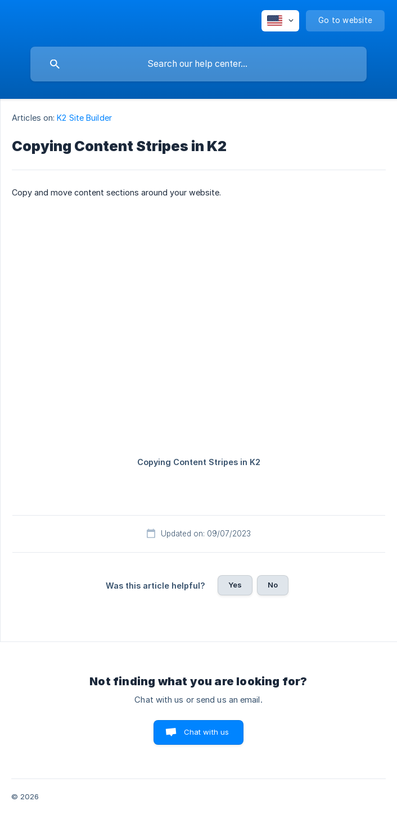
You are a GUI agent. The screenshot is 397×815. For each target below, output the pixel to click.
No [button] (273, 584)
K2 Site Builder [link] (84, 117)
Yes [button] (235, 584)
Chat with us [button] (206, 731)
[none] (280, 20)
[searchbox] (198, 64)
